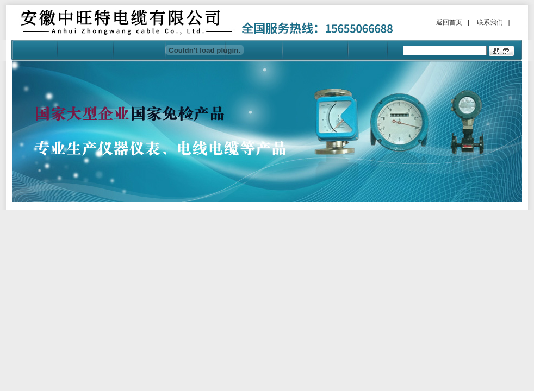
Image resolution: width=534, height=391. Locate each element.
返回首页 (449, 22)
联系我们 (490, 22)
